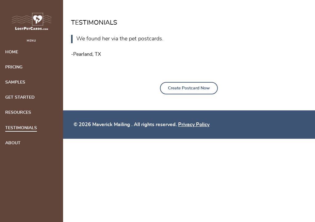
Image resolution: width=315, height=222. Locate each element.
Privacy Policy (193, 124)
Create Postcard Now (189, 88)
